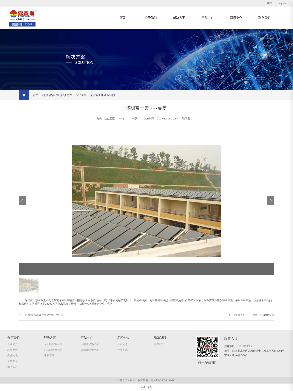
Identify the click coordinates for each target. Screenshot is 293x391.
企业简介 (12, 344)
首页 (122, 17)
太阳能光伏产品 (90, 350)
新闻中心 (236, 17)
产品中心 (208, 17)
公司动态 (122, 344)
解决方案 (179, 17)
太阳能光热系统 (53, 344)
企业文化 (12, 356)
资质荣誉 (12, 361)
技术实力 (12, 367)
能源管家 (49, 356)
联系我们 (264, 17)
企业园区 (109, 118)
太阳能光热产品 (90, 344)
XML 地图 (146, 387)
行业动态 (122, 350)
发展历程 (12, 350)
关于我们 (151, 17)
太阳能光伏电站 (53, 350)
